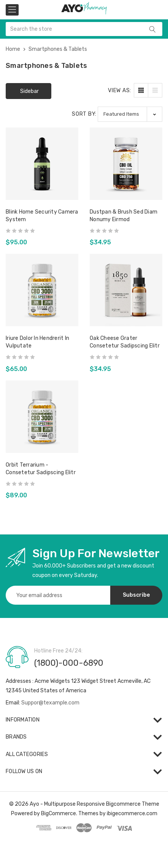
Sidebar (29, 91)
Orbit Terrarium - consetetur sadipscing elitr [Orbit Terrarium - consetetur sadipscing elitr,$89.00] (41, 469)
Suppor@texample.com (50, 703)
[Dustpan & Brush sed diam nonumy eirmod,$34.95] (126, 163)
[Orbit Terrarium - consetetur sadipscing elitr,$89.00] (42, 416)
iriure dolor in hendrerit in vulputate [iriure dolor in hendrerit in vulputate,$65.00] (37, 342)
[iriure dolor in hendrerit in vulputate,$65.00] (42, 290)
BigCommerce (58, 813)
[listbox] (130, 114)
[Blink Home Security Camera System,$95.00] (42, 163)
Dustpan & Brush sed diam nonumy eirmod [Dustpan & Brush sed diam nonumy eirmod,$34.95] (123, 216)
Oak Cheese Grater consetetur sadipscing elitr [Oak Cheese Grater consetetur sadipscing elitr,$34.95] (125, 342)
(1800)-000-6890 (68, 663)
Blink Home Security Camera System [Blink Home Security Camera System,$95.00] (42, 216)
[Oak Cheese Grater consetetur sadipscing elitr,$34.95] (126, 290)
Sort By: (84, 114)
